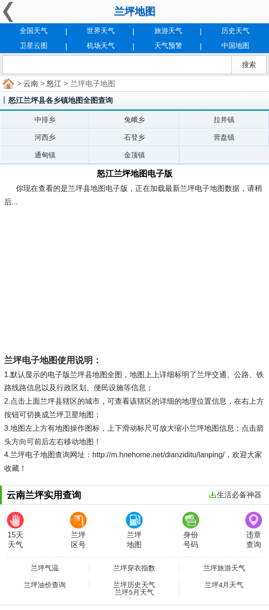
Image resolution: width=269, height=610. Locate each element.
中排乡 (44, 119)
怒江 (54, 84)
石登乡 (134, 137)
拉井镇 (224, 119)
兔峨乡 (134, 119)
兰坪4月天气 (224, 585)
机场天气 (101, 45)
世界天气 (101, 30)
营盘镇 (224, 137)
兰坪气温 (45, 568)
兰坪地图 (134, 530)
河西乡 (44, 137)
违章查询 (253, 530)
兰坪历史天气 (134, 585)
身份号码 (190, 530)
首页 (7, 83)
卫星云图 (34, 45)
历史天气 (235, 30)
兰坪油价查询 (45, 585)
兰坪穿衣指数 (134, 568)
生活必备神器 (235, 495)
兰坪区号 (78, 530)
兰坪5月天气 (134, 592)
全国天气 (34, 30)
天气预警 (168, 45)
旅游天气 (168, 30)
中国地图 (235, 45)
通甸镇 (44, 155)
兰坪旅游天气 (224, 568)
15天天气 (15, 530)
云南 (30, 84)
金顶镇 (134, 155)
